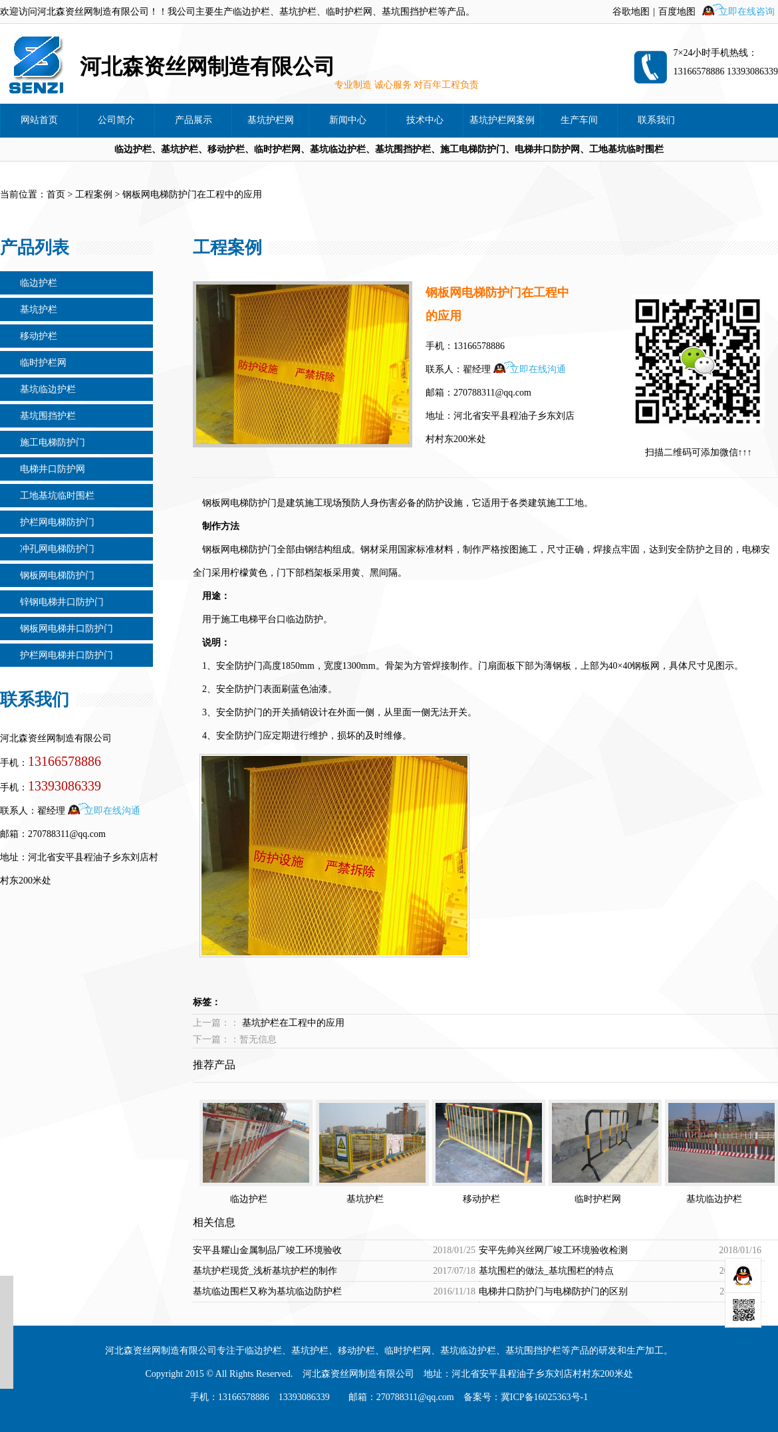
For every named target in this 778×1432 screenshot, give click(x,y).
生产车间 (579, 120)
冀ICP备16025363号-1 (544, 1397)
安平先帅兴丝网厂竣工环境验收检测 (553, 1250)
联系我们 (656, 120)
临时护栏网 (43, 363)
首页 (56, 194)
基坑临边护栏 (48, 389)
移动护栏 (38, 336)
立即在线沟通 (112, 811)
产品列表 (34, 247)
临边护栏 (38, 283)
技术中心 (425, 120)
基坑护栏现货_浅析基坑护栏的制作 (265, 1271)
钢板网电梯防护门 (57, 575)
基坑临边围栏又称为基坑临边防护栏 (267, 1291)
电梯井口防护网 (52, 469)
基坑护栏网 (270, 120)
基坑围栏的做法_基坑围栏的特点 (546, 1271)
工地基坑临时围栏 (57, 496)
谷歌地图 (631, 12)
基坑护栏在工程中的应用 (293, 1023)
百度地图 (677, 12)
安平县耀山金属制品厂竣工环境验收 (267, 1250)
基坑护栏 (38, 309)
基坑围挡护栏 (48, 416)
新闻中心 (347, 120)
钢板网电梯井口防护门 (66, 629)
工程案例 (93, 194)
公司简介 (116, 120)
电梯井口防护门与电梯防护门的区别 (553, 1291)
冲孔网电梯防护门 (57, 549)
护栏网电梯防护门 (57, 522)
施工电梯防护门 (52, 442)
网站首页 (39, 120)
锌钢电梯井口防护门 (62, 602)
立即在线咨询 (747, 12)
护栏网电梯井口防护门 (66, 655)
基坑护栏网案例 (502, 120)
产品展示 (193, 120)
